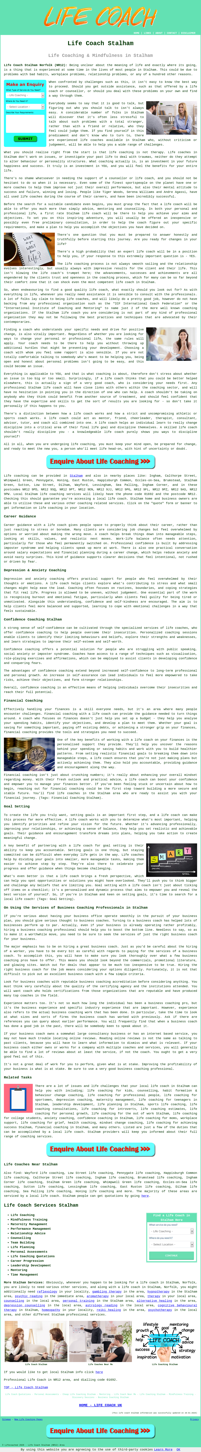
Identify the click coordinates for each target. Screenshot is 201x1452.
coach (141, 222)
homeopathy (51, 1310)
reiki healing (109, 1310)
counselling (14, 1301)
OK (178, 1449)
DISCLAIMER (188, 33)
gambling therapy (107, 1291)
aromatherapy (98, 1296)
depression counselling (24, 1305)
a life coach (129, 1287)
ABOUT (159, 33)
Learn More (163, 1449)
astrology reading (101, 1305)
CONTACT (172, 33)
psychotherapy (160, 1310)
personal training (78, 1301)
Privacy (194, 1419)
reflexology (47, 1291)
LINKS (147, 33)
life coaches (91, 140)
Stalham (76, 475)
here (145, 1196)
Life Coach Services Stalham (41, 1205)
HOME (137, 33)
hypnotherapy (159, 1291)
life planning (109, 1104)
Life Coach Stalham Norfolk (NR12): (35, 65)
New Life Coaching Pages (28, 1419)
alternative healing (154, 1301)
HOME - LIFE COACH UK (100, 1405)
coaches (36, 196)
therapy (157, 152)
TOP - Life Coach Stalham (26, 1387)
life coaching (151, 1100)
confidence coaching (95, 1118)
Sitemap (6, 1419)
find (17, 1173)
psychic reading (28, 1296)
